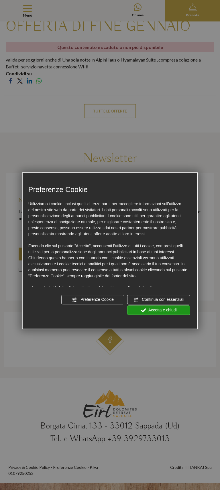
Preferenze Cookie (93, 299)
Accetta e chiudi (159, 310)
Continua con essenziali (158, 299)
